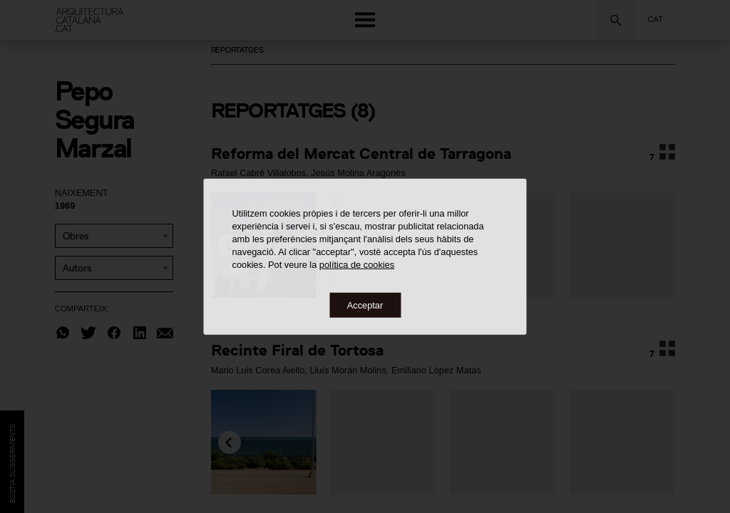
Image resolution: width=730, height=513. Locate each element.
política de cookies (356, 264)
